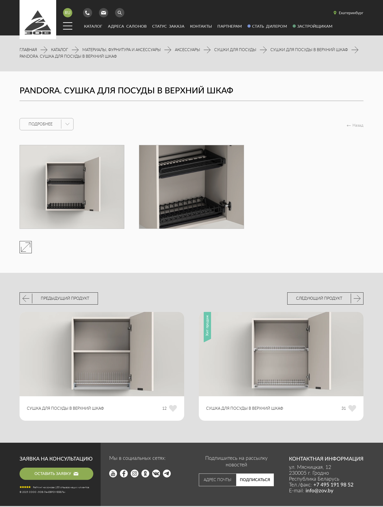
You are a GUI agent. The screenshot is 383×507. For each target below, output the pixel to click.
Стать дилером (269, 26)
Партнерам (229, 26)
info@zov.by (319, 491)
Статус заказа (168, 26)
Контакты (201, 26)
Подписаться (255, 481)
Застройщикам (314, 26)
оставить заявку (56, 474)
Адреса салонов (127, 26)
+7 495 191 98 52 (333, 485)
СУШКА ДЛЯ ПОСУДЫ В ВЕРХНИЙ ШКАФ (65, 409)
